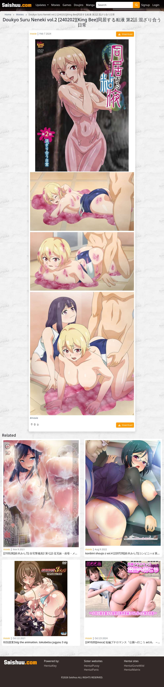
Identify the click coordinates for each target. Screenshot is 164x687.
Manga (90, 5)
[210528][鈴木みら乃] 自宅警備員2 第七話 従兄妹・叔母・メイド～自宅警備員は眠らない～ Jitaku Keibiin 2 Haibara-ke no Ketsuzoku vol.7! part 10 (41, 553)
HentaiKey (50, 666)
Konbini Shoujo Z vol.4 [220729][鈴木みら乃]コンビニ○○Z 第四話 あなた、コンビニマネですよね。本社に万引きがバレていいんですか (123, 553)
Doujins (78, 5)
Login (155, 5)
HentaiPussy (91, 666)
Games (67, 5)
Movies (55, 5)
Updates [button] (41, 5)
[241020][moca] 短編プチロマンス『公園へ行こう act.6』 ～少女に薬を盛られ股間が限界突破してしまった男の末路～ (123, 642)
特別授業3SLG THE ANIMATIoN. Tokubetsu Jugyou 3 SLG (35, 642)
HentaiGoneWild (134, 666)
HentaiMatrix (132, 669)
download (125, 34)
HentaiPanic (91, 669)
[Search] (114, 5)
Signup (145, 5)
